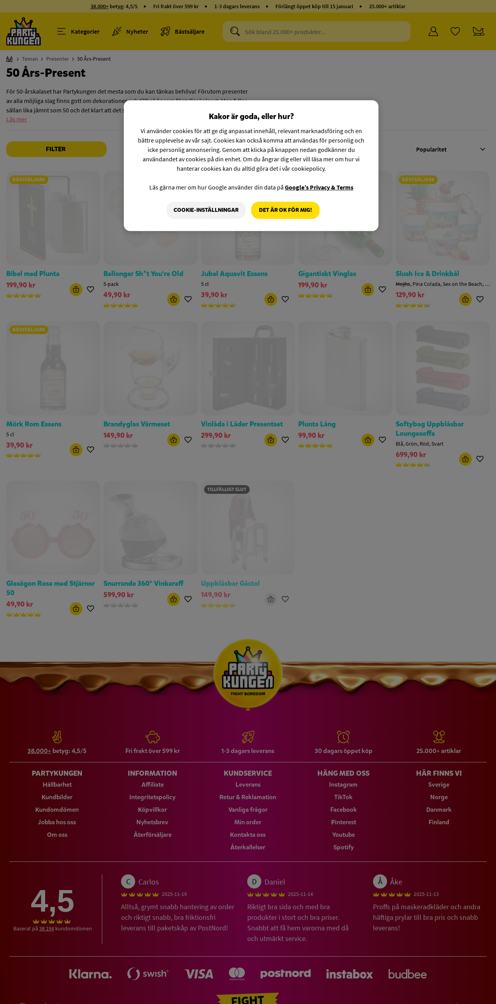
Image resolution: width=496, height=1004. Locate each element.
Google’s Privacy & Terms (319, 187)
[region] (251, 165)
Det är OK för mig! (285, 210)
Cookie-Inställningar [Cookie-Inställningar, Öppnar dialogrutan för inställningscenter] (206, 210)
